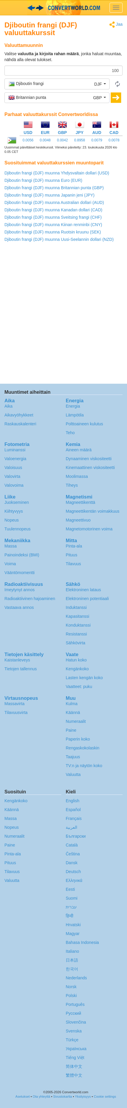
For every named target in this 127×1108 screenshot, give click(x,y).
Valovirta (12, 476)
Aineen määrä (78, 449)
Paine (71, 730)
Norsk (71, 986)
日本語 (72, 960)
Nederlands (76, 977)
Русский (73, 1013)
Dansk (72, 862)
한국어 (72, 969)
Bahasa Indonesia (82, 942)
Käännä (73, 712)
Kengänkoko (77, 668)
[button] (57, 84)
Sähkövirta (75, 642)
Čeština (73, 854)
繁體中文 (74, 1075)
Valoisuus (13, 467)
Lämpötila (75, 415)
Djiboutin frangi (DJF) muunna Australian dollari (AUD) (54, 202)
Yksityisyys (83, 1096)
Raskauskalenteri (20, 423)
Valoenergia (15, 458)
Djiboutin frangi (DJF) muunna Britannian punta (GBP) (54, 187)
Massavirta (14, 703)
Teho (70, 432)
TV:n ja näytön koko (84, 765)
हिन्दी (69, 915)
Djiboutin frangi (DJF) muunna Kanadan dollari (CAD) (53, 209)
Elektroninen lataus (83, 589)
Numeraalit (76, 721)
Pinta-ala (74, 546)
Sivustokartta (62, 1096)
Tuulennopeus (17, 529)
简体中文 (74, 1066)
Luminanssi (14, 449)
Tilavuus (73, 563)
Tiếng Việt (75, 1057)
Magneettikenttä (80, 502)
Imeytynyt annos (19, 589)
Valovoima (13, 485)
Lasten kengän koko (84, 677)
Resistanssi (76, 634)
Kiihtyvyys (13, 511)
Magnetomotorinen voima (89, 529)
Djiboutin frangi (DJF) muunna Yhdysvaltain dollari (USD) (56, 173)
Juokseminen (16, 502)
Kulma (72, 703)
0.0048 (45, 140)
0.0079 (96, 140)
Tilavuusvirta (16, 712)
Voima (10, 563)
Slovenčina (76, 1022)
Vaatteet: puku (79, 686)
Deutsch (73, 871)
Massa (10, 546)
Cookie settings (105, 1096)
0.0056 (27, 140)
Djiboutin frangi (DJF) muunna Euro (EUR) (43, 180)
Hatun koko (76, 660)
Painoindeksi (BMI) (21, 555)
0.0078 (114, 140)
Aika (8, 406)
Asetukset (22, 1096)
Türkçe (72, 1039)
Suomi (72, 898)
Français (74, 818)
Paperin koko (78, 739)
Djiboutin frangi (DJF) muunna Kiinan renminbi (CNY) (53, 224)
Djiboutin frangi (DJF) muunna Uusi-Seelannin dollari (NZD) (59, 239)
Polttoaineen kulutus (84, 423)
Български (76, 836)
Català (72, 845)
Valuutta (73, 774)
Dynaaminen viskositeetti (89, 458)
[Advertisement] (63, 314)
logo (63, 7)
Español (73, 809)
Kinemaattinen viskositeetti (90, 467)
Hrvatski (73, 924)
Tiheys (72, 485)
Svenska (74, 1031)
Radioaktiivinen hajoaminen (29, 598)
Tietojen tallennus (20, 668)
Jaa (116, 25)
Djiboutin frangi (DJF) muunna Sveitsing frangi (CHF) (53, 217)
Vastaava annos (19, 607)
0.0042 (62, 140)
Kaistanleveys (17, 660)
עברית (71, 907)
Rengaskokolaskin (82, 748)
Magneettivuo (78, 520)
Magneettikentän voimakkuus (92, 511)
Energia (73, 406)
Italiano (72, 951)
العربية (71, 827)
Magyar (73, 933)
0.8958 (79, 140)
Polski (71, 995)
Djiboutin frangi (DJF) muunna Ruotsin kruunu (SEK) (52, 232)
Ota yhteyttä (41, 1096)
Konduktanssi (78, 625)
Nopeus (11, 520)
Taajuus (73, 756)
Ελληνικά (74, 880)
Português (75, 1004)
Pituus (71, 555)
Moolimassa (77, 476)
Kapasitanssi (77, 616)
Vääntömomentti (19, 572)
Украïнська (76, 1048)
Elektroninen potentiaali (87, 598)
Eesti (70, 889)
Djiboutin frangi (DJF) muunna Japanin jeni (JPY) (49, 195)
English (72, 800)
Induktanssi (76, 607)
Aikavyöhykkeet (18, 415)
